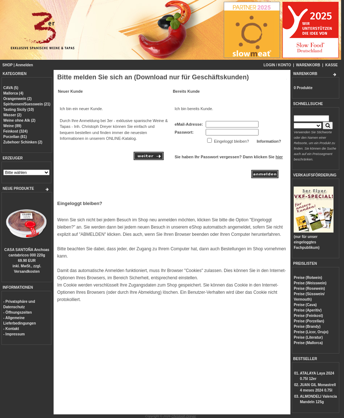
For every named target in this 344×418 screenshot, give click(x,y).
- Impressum (14, 334)
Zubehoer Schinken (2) (22, 142)
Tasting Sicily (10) (18, 110)
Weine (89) (12, 126)
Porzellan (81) (15, 137)
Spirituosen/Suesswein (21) (26, 104)
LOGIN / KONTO (277, 65)
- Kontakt (11, 329)
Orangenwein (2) (17, 99)
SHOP (8, 65)
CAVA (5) (10, 88)
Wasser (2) (12, 115)
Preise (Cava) (305, 305)
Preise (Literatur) (308, 337)
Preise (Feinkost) (308, 316)
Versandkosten (26, 271)
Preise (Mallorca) (308, 343)
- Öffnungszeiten (17, 312)
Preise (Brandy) (307, 327)
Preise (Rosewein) (309, 288)
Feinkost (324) (15, 131)
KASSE (331, 65)
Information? (269, 141)
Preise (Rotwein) (308, 278)
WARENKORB (308, 65)
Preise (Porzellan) (309, 321)
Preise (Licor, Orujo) (311, 332)
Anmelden (24, 65)
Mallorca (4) (13, 93)
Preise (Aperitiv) (308, 310)
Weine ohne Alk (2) (19, 120)
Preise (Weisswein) (310, 283)
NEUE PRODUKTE (18, 189)
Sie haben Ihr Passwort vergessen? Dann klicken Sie (229, 157)
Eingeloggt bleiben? (79, 203)
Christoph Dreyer (183, 416)
